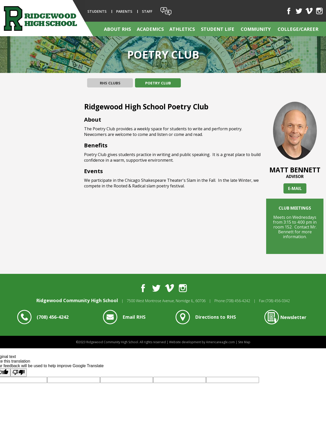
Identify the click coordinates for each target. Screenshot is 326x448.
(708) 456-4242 (238, 300)
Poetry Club (158, 82)
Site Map (244, 342)
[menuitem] (117, 29)
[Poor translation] (18, 372)
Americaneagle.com (220, 342)
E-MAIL (295, 188)
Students (96, 11)
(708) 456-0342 (278, 300)
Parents (124, 11)
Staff (147, 11)
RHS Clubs (110, 82)
